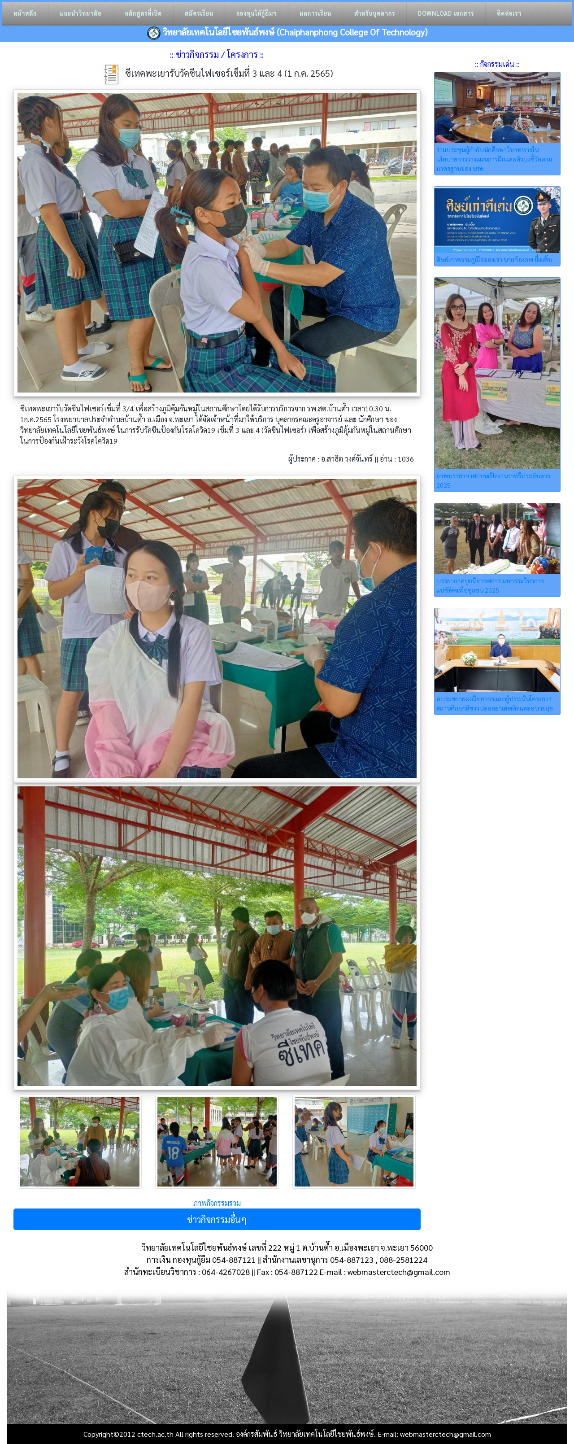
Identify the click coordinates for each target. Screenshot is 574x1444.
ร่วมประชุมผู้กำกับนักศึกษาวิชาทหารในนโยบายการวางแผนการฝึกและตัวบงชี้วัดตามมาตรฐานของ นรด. (494, 158)
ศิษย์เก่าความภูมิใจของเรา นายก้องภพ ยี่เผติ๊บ (494, 259)
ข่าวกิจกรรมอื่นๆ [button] (217, 1219)
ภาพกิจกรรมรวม (217, 1203)
